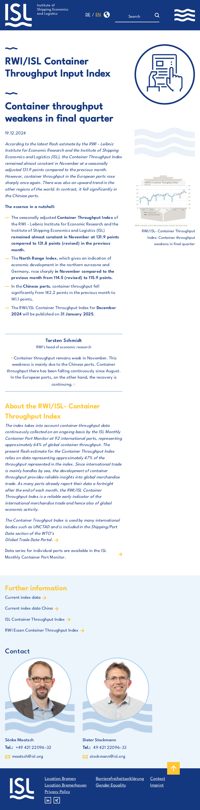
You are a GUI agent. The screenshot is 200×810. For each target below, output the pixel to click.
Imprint (157, 785)
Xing (57, 800)
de (88, 15)
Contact (157, 779)
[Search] (135, 17)
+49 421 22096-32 (33, 748)
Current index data (23, 598)
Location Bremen (60, 779)
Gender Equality (111, 785)
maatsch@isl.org (27, 757)
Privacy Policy (57, 792)
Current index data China (29, 609)
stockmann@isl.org (107, 757)
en (98, 15)
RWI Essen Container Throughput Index (42, 631)
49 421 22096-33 (109, 748)
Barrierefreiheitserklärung (120, 779)
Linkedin (48, 800)
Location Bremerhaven (65, 785)
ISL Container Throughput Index (35, 620)
